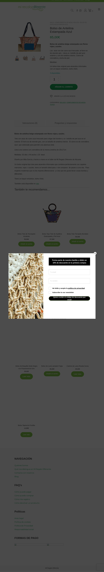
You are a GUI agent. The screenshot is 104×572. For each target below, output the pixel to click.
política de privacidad (76, 288)
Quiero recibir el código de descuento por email (69, 298)
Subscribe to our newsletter (61, 292)
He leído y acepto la (67, 288)
